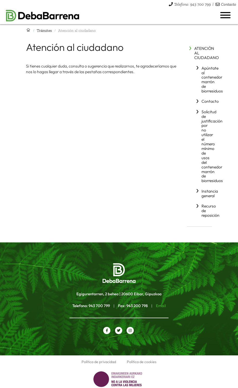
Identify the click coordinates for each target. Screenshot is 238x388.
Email (161, 305)
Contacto (228, 4)
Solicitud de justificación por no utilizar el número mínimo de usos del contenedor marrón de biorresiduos (212, 146)
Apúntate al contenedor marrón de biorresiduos (212, 79)
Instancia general (209, 193)
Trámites (44, 30)
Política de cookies (141, 361)
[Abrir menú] (225, 15)
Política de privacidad (99, 361)
